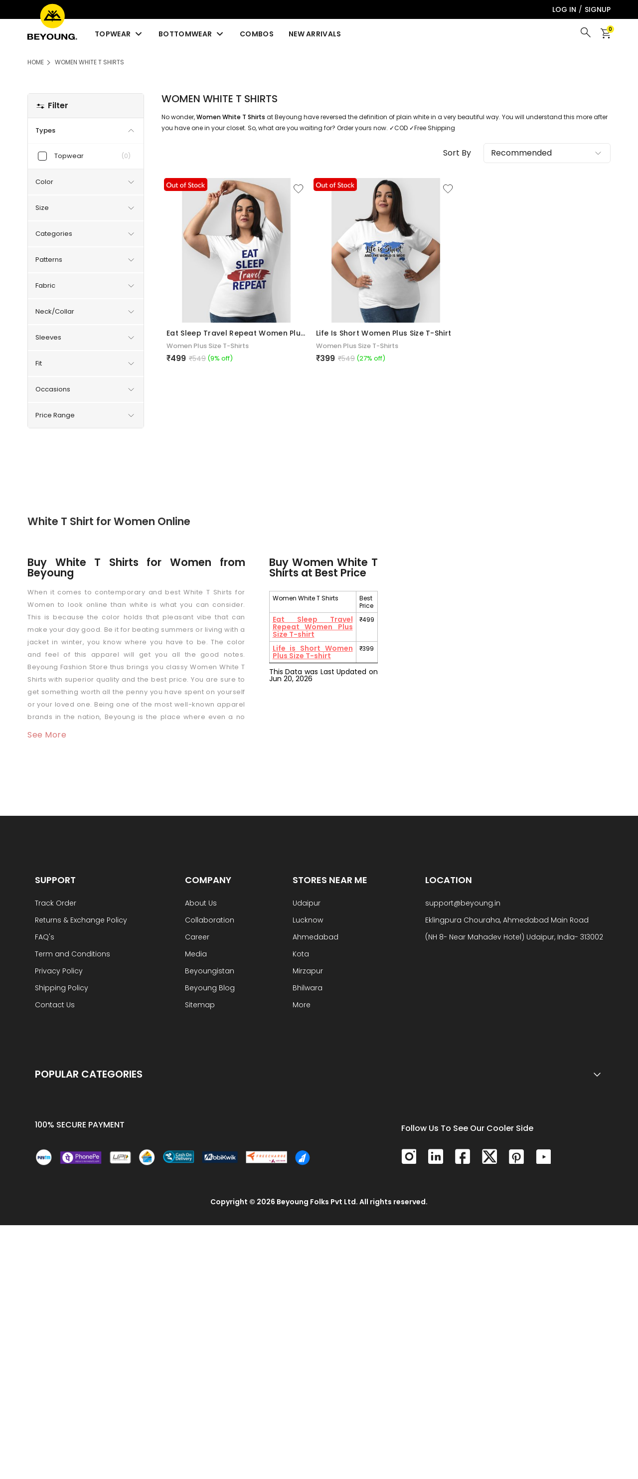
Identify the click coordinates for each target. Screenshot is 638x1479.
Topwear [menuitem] (119, 34)
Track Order (55, 904)
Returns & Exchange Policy (81, 921)
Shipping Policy (61, 988)
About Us (201, 904)
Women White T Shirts (89, 62)
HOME (35, 62)
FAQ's (44, 937)
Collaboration (209, 921)
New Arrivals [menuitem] (315, 34)
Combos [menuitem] (257, 34)
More (302, 1005)
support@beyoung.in (462, 904)
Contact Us (55, 1005)
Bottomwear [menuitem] (192, 34)
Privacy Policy (59, 971)
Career (197, 937)
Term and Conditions (72, 954)
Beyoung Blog (210, 988)
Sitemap (200, 1005)
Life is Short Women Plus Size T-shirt (313, 652)
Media (196, 954)
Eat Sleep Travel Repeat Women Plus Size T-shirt (313, 626)
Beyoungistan (209, 971)
